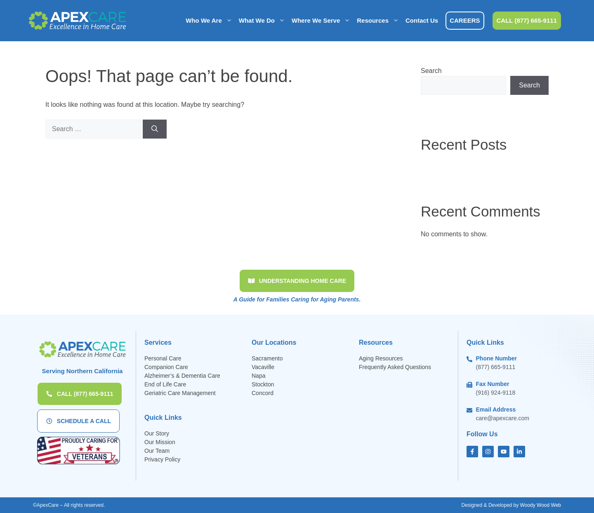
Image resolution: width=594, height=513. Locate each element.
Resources (379, 20)
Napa (258, 375)
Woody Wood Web (540, 505)
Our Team (157, 450)
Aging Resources (381, 358)
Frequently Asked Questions (396, 367)
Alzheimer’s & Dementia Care (182, 375)
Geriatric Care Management (180, 393)
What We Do (263, 20)
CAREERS (465, 20)
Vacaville (263, 367)
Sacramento (267, 358)
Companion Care (166, 367)
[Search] (155, 129)
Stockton (263, 384)
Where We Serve (323, 20)
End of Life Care (165, 384)
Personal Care (163, 358)
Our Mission (159, 442)
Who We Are (211, 20)
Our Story (156, 433)
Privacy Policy (162, 459)
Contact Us (421, 20)
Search (431, 70)
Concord (262, 393)
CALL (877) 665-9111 (527, 20)
